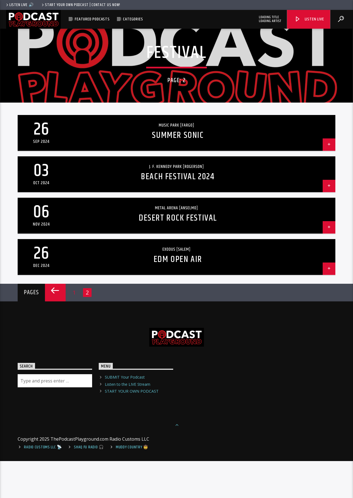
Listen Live (309, 19)
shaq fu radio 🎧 (89, 484)
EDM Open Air (178, 296)
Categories (133, 19)
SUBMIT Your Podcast (125, 414)
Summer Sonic (178, 172)
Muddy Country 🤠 (132, 484)
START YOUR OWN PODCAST (132, 427)
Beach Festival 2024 (178, 213)
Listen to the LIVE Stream (127, 421)
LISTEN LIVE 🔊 (19, 5)
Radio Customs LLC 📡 (43, 484)
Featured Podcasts (92, 19)
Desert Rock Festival (178, 254)
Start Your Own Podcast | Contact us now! (80, 5)
